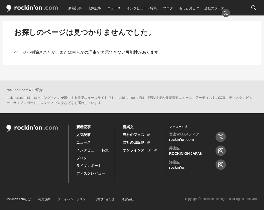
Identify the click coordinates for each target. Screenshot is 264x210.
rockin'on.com (32, 8)
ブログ (168, 7)
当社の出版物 (133, 142)
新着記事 (75, 7)
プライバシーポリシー (73, 199)
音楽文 (128, 126)
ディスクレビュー (90, 173)
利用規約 (44, 199)
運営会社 (128, 199)
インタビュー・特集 (142, 7)
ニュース (114, 7)
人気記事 (94, 7)
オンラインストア (137, 149)
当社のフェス (214, 7)
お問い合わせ (105, 199)
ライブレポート (89, 165)
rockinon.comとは (18, 199)
